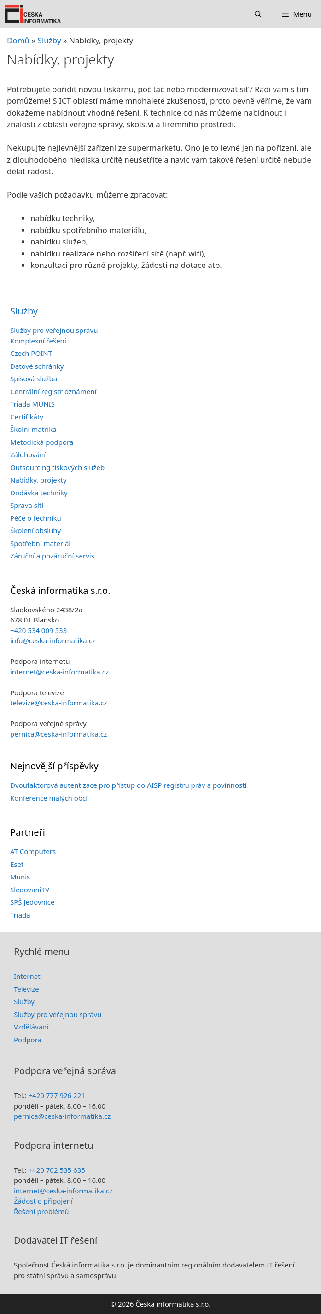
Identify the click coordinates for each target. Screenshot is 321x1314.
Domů (18, 40)
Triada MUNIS (32, 403)
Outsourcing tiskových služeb (57, 467)
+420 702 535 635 (57, 1169)
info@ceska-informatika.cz (52, 640)
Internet (27, 976)
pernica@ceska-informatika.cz (58, 733)
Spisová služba (33, 378)
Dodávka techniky (39, 492)
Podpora (27, 1039)
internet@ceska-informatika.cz (59, 671)
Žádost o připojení (43, 1200)
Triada (20, 914)
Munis (20, 876)
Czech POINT (31, 353)
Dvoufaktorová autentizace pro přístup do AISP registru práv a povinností (128, 785)
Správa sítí (26, 505)
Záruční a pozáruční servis (52, 555)
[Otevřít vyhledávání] (258, 14)
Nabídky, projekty (38, 479)
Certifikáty (26, 416)
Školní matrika (33, 429)
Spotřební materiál (40, 543)
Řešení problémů (41, 1211)
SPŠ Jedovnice (32, 902)
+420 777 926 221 (57, 1095)
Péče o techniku (35, 518)
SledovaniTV (29, 889)
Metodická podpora (41, 442)
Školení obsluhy (35, 530)
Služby (24, 311)
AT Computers (33, 851)
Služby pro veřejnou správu (54, 330)
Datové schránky (37, 366)
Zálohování (28, 454)
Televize (26, 989)
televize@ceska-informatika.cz (58, 702)
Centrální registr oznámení (53, 391)
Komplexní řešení (38, 340)
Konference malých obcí (49, 797)
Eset (16, 864)
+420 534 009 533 (38, 630)
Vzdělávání (31, 1026)
